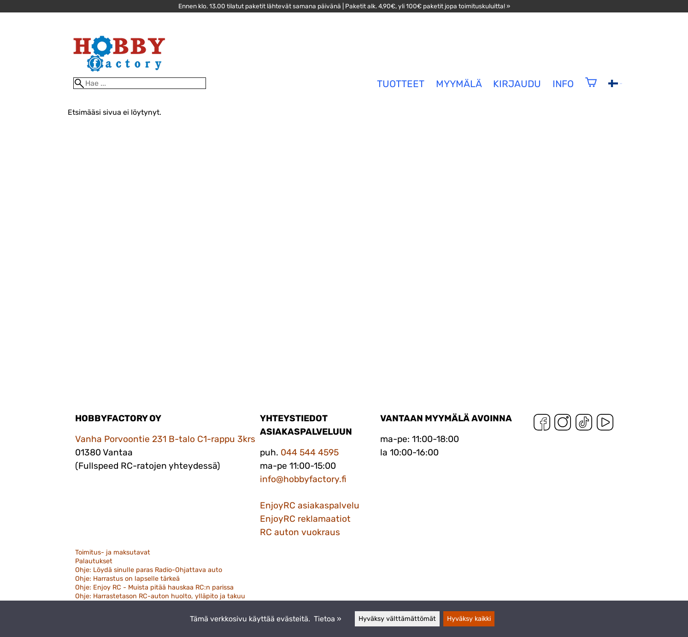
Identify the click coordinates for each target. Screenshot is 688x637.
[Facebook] (542, 424)
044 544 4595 (310, 452)
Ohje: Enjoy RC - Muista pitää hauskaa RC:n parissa (154, 587)
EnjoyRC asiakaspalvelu (309, 505)
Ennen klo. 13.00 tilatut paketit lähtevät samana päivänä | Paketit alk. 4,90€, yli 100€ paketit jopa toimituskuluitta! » (344, 6)
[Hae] (139, 83)
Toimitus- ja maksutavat (112, 552)
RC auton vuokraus (300, 532)
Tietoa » (327, 618)
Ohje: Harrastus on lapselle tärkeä (127, 579)
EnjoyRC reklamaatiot (305, 518)
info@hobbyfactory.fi (303, 479)
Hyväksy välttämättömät (397, 619)
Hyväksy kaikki (469, 619)
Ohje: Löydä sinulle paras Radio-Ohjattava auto (148, 570)
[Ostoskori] (591, 88)
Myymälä (459, 83)
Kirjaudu (517, 83)
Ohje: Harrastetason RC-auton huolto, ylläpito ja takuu (160, 596)
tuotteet (400, 83)
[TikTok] (584, 424)
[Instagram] (562, 424)
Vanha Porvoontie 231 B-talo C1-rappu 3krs (165, 439)
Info (563, 83)
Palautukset (93, 561)
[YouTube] (605, 424)
